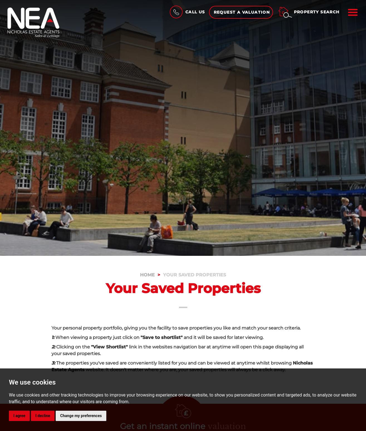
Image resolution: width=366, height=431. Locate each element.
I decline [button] (42, 415)
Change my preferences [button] (81, 415)
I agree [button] (19, 415)
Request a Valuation (242, 12)
